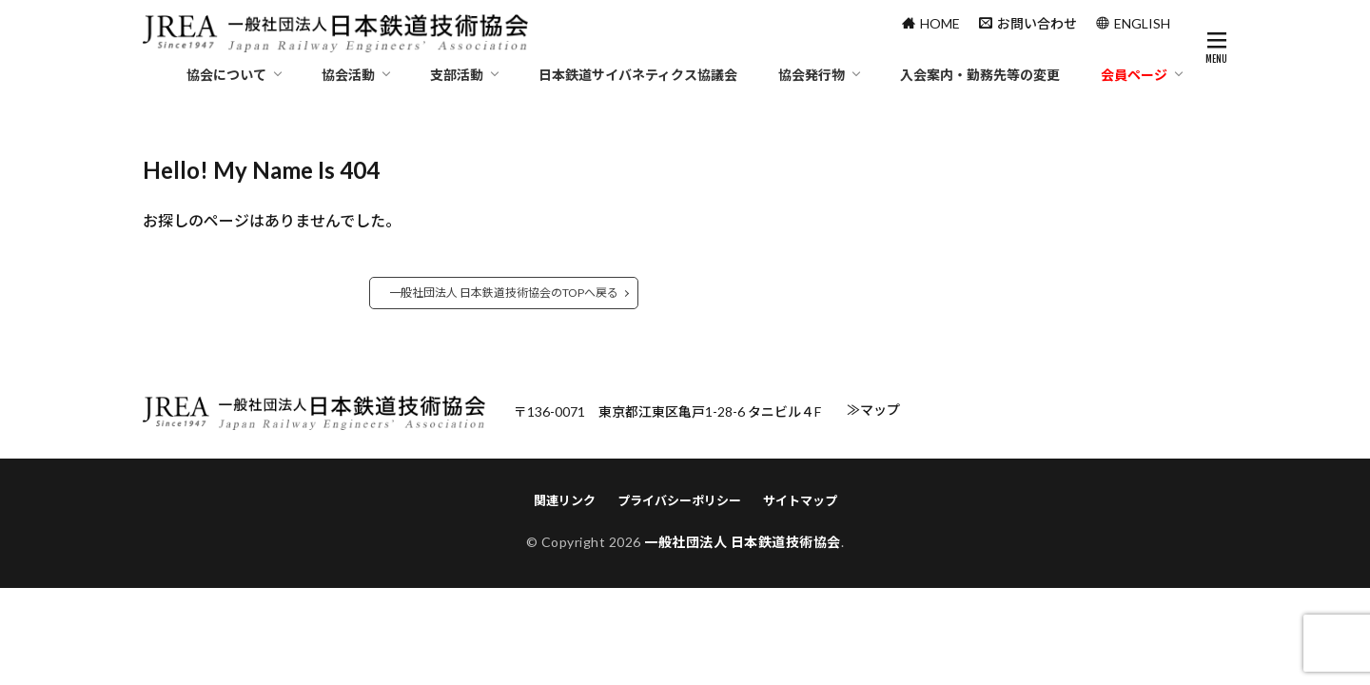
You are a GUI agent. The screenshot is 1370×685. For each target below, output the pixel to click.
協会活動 (348, 75)
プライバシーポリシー (679, 500)
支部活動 (456, 75)
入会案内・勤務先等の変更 (980, 75)
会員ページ (1134, 75)
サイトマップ (800, 500)
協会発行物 (811, 75)
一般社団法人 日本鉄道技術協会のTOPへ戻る (503, 292)
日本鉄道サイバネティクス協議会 (637, 75)
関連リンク (565, 500)
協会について (226, 75)
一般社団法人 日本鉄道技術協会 (742, 542)
